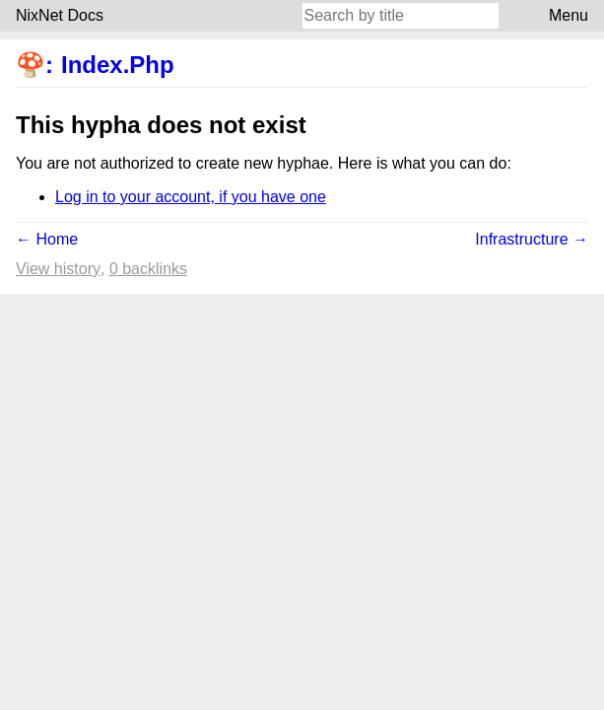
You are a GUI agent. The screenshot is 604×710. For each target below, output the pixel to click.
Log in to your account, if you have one (190, 196)
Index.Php (117, 64)
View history (58, 268)
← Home (47, 239)
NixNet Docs (59, 15)
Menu (568, 15)
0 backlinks (148, 268)
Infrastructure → (531, 239)
